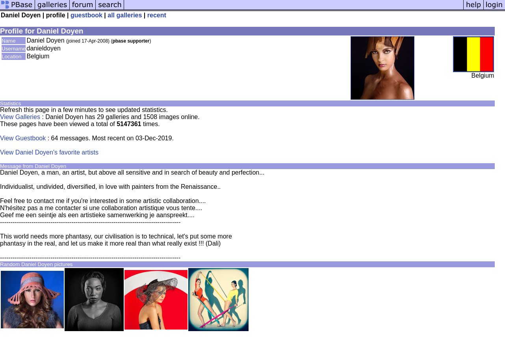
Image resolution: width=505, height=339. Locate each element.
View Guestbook (23, 138)
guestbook (86, 15)
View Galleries (20, 117)
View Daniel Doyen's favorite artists (49, 152)
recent (156, 15)
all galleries (125, 15)
